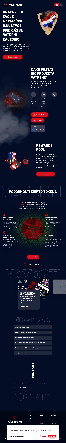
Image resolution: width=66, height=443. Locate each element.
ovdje (40, 433)
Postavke (44, 436)
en (61, 5)
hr (57, 5)
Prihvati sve (52, 436)
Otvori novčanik (39, 115)
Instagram (41, 423)
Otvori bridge (37, 120)
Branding (54, 423)
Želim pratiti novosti (33, 264)
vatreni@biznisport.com (20, 387)
